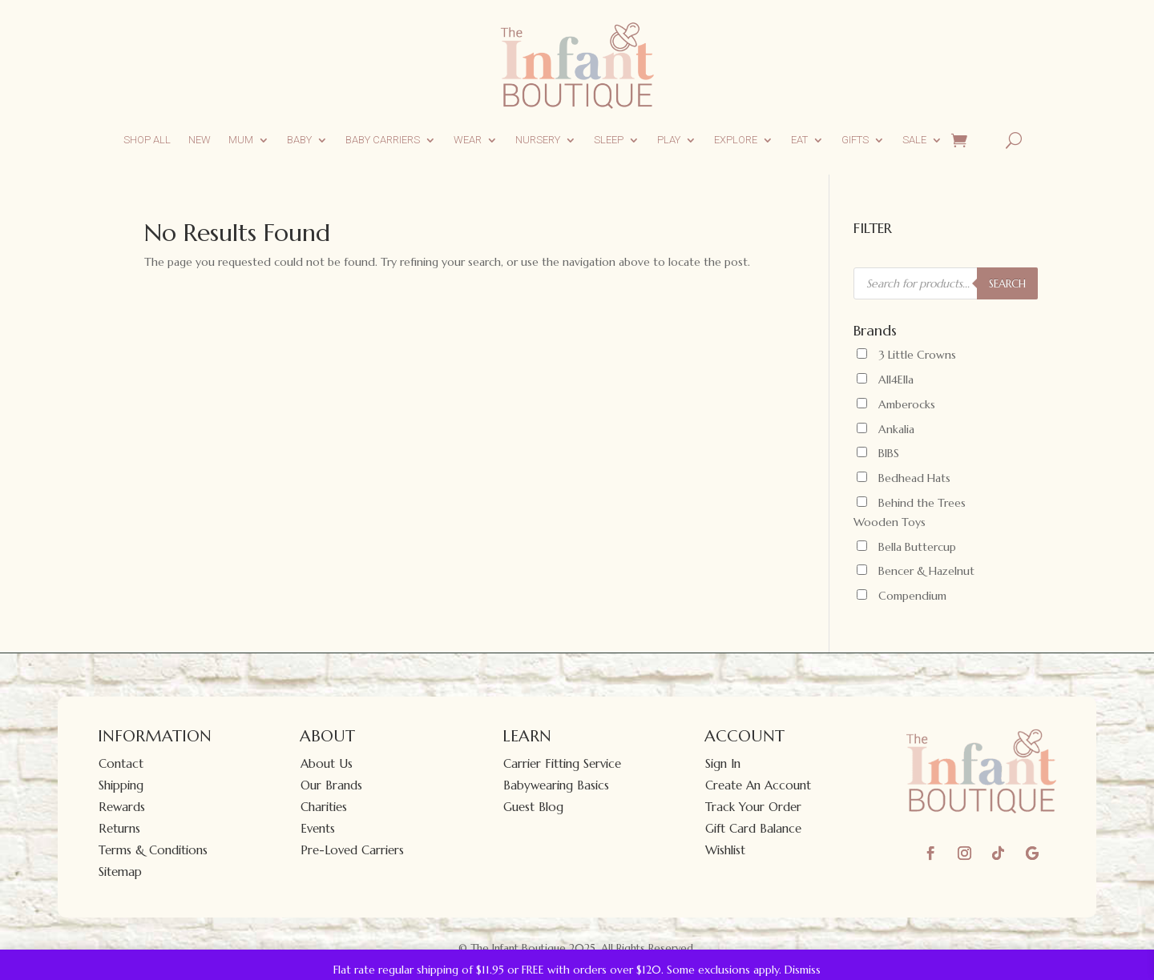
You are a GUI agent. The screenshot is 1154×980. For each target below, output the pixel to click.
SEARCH (1007, 284)
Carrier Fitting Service (562, 763)
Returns (119, 828)
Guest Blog (533, 806)
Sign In (722, 763)
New (199, 140)
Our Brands (331, 785)
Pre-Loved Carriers (352, 850)
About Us (327, 763)
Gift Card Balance (753, 828)
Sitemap (120, 871)
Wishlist (725, 850)
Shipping (121, 785)
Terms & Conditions (153, 850)
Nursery (537, 140)
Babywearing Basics (556, 785)
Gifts (855, 140)
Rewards (122, 806)
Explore (735, 140)
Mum (240, 140)
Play (668, 140)
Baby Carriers (382, 140)
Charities (324, 806)
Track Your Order (753, 806)
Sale (914, 140)
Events (318, 828)
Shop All (147, 140)
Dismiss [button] (803, 969)
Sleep (608, 140)
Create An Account (758, 785)
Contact (121, 763)
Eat (799, 140)
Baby (299, 140)
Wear (468, 140)
